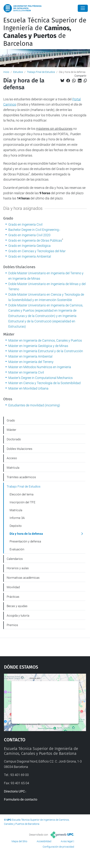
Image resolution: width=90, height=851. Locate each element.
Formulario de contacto (20, 799)
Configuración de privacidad (58, 846)
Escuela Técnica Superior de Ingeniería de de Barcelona (44, 32)
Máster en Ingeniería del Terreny (30, 362)
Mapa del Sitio (19, 841)
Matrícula (13, 467)
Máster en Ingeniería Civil (26, 372)
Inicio (6, 72)
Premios (12, 625)
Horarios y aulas (18, 568)
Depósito (16, 526)
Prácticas (13, 596)
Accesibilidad (44, 841)
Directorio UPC (14, 791)
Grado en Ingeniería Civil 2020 (29, 235)
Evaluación (17, 549)
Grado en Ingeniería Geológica (29, 246)
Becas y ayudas (17, 606)
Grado (11, 420)
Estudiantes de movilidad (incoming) (34, 405)
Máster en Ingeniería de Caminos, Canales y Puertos (45, 340)
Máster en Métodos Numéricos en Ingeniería (39, 367)
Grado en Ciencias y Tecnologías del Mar (37, 251)
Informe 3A (17, 518)
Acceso (12, 458)
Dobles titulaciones (19, 449)
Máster (11, 430)
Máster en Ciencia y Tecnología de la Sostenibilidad (44, 383)
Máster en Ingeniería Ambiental (30, 356)
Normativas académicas (23, 577)
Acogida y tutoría (18, 615)
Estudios (18, 72)
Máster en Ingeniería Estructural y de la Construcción (45, 351)
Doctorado (14, 439)
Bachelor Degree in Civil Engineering (33, 230)
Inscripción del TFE (22, 502)
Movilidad (13, 587)
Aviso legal (67, 841)
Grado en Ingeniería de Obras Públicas (35, 240)
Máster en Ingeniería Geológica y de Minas (38, 346)
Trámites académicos (21, 477)
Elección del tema (21, 494)
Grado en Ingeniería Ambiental (29, 256)
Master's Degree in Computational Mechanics (40, 378)
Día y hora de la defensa (26, 533)
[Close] (83, 8)
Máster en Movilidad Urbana (28, 388)
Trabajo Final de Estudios (41, 72)
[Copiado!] (85, 81)
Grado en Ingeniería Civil (25, 224)
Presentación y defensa (25, 541)
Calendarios (15, 559)
